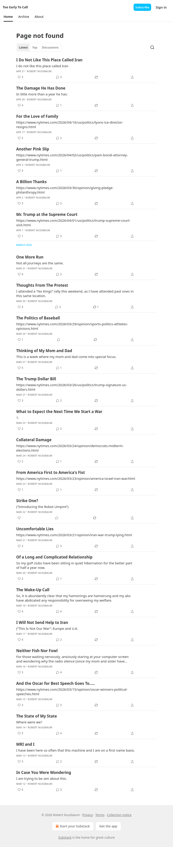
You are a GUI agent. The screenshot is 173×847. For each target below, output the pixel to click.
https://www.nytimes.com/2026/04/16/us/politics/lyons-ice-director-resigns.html (69, 124)
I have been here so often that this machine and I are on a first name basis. (75, 750)
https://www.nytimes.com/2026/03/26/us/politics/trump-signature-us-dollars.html (71, 387)
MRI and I (25, 744)
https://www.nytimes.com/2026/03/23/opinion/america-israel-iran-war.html (75, 478)
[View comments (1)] (59, 105)
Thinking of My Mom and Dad (44, 350)
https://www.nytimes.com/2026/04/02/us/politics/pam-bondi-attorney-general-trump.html (72, 157)
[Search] (152, 47)
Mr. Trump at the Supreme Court (46, 214)
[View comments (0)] (58, 339)
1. (17, 417)
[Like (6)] (20, 274)
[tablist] (38, 47)
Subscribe (142, 7)
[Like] (19, 518)
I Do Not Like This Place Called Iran (49, 59)
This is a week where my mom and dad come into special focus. (66, 356)
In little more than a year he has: (42, 94)
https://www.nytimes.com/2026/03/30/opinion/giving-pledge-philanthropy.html (65, 189)
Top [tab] (34, 47)
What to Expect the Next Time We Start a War (59, 411)
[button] (8, 17)
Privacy (87, 815)
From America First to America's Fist (50, 472)
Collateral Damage (34, 439)
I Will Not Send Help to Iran (42, 622)
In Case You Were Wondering (43, 772)
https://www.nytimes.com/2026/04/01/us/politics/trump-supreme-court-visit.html (73, 222)
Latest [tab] (23, 47)
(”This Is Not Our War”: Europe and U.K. (47, 628)
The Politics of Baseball (38, 318)
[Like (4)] (20, 105)
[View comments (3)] (59, 77)
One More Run (29, 257)
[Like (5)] (20, 170)
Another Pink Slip (32, 149)
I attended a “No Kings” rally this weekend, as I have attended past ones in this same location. (75, 293)
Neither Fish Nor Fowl (37, 650)
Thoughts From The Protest (42, 285)
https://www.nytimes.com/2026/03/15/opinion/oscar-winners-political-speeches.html (71, 691)
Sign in (161, 7)
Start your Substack (72, 826)
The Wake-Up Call (32, 589)
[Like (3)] (20, 77)
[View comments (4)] (59, 611)
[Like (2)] (20, 138)
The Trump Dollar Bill (36, 378)
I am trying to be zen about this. (41, 778)
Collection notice (119, 815)
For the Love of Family (37, 116)
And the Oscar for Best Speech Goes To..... (55, 683)
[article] (86, 68)
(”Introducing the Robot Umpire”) (42, 506)
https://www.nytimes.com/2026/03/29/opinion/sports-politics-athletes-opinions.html (72, 326)
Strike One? (27, 500)
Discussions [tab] (50, 47)
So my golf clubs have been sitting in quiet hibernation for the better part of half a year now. (74, 565)
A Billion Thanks (31, 181)
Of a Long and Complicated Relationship (54, 557)
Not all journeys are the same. (40, 263)
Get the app (108, 826)
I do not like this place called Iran (42, 66)
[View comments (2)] (59, 138)
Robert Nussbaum (39, 71)
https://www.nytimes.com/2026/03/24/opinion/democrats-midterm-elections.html (70, 447)
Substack (65, 837)
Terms (99, 815)
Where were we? (29, 722)
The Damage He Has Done (40, 88)
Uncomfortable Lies (35, 528)
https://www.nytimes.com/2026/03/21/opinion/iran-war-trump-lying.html (74, 535)
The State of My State (36, 716)
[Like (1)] (20, 236)
